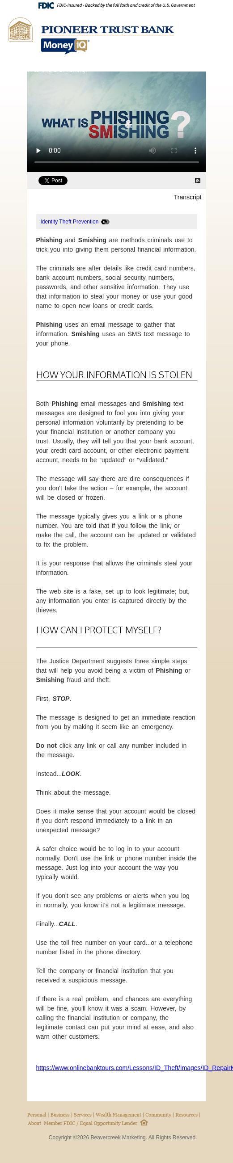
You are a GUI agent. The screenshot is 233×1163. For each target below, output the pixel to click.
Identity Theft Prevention (70, 222)
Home (208, 69)
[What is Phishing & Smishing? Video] (116, 122)
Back (192, 69)
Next (222, 69)
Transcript (188, 197)
